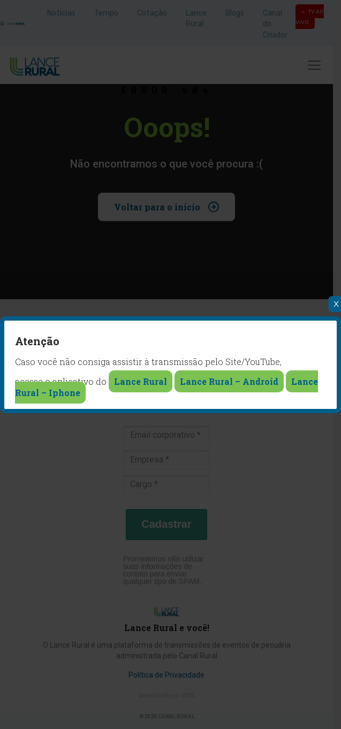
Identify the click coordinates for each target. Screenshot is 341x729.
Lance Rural (140, 381)
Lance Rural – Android (229, 381)
